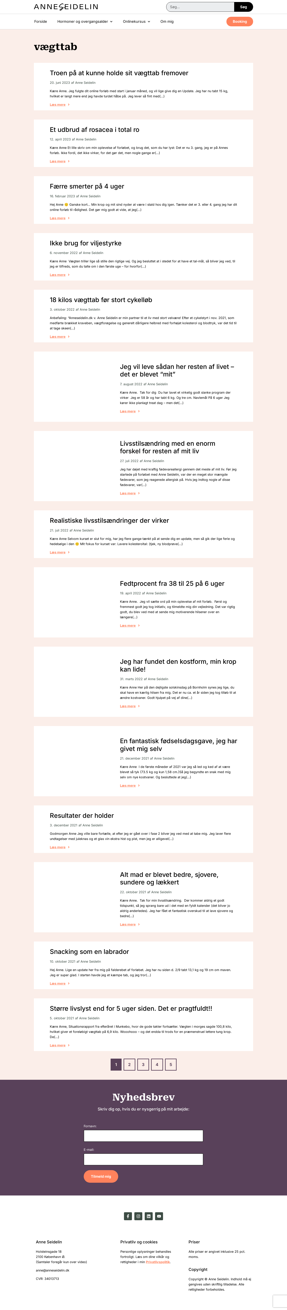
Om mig (167, 21)
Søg (243, 7)
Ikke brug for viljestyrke (86, 243)
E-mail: (89, 1149)
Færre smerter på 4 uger (87, 186)
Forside (40, 21)
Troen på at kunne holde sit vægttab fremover (119, 73)
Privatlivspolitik (158, 1262)
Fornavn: (90, 1126)
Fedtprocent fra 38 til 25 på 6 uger (172, 583)
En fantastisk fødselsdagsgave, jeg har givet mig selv (178, 744)
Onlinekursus (136, 21)
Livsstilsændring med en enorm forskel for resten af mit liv (167, 447)
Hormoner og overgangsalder (85, 21)
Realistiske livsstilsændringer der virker (109, 520)
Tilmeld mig (101, 1176)
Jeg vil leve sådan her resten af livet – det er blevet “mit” (177, 370)
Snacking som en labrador (89, 951)
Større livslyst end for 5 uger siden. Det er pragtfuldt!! (131, 1008)
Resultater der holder (82, 815)
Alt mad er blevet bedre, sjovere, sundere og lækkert (169, 878)
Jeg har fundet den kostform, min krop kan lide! (178, 665)
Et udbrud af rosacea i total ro (94, 129)
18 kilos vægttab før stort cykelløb (101, 300)
